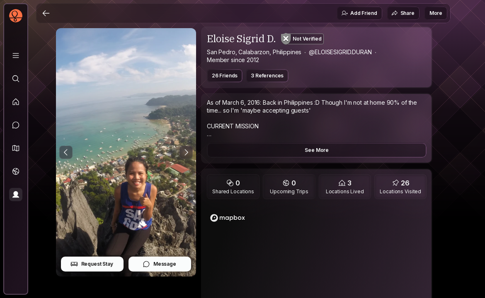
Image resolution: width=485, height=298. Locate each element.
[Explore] (15, 78)
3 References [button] (267, 75)
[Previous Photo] (66, 152)
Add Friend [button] (359, 13)
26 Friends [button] (225, 75)
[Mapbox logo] (227, 218)
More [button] (435, 13)
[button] (15, 148)
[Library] (15, 55)
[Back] (46, 13)
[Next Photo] (186, 152)
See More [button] (317, 150)
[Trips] (15, 171)
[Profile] (15, 194)
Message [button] (159, 264)
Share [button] (403, 13)
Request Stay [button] (91, 264)
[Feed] (15, 101)
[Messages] (15, 125)
